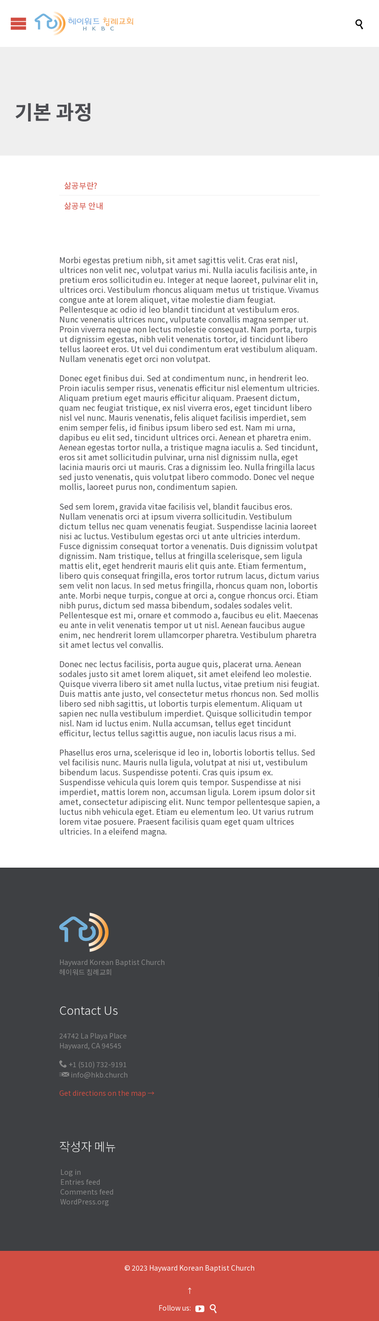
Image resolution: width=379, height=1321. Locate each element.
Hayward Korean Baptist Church (202, 1268)
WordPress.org (84, 1201)
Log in (70, 1172)
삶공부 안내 (83, 205)
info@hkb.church (99, 1075)
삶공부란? (80, 185)
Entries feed (80, 1182)
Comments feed (87, 1192)
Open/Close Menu (18, 23)
